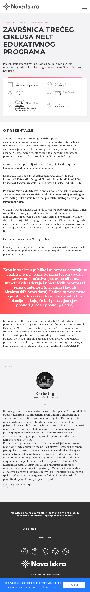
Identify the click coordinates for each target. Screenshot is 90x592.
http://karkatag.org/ (21, 485)
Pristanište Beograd (25, 108)
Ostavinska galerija (25, 110)
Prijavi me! (45, 537)
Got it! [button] (74, 585)
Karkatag (59, 85)
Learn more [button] (50, 587)
